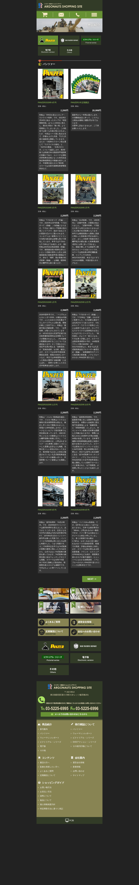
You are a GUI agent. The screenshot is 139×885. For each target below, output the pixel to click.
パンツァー (45, 733)
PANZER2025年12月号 (81, 302)
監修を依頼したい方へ (49, 767)
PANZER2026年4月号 (47, 102)
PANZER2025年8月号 (80, 510)
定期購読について (47, 775)
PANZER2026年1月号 (47, 302)
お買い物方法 (46, 787)
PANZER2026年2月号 (80, 208)
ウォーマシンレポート (49, 738)
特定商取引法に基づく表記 (51, 809)
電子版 (43, 746)
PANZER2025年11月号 (48, 404)
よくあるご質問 (46, 771)
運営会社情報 (78, 762)
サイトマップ (78, 775)
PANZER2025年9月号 (47, 510)
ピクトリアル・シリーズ (50, 742)
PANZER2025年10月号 (81, 404)
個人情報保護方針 (47, 804)
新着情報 (76, 767)
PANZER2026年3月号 (47, 208)
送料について (46, 796)
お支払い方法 (46, 792)
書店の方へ (45, 762)
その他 (43, 750)
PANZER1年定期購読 (80, 102)
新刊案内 (44, 729)
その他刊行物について (82, 746)
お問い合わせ (78, 771)
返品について (46, 800)
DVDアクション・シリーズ (84, 742)
